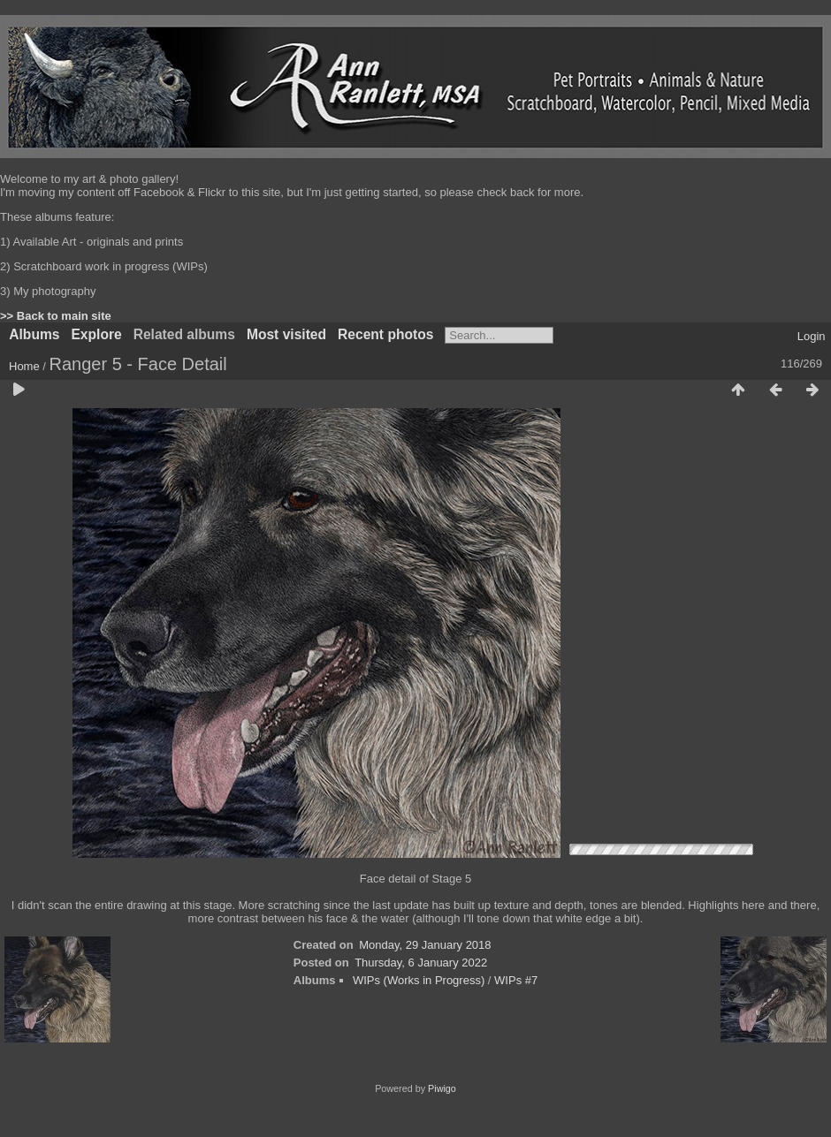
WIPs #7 (515, 980)
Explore (96, 334)
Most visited (286, 334)
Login (811, 336)
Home (24, 366)
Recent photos (385, 334)
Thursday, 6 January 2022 (421, 962)
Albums (34, 334)
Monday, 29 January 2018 (425, 944)
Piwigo (442, 1088)
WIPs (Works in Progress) (418, 980)
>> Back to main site (55, 315)
